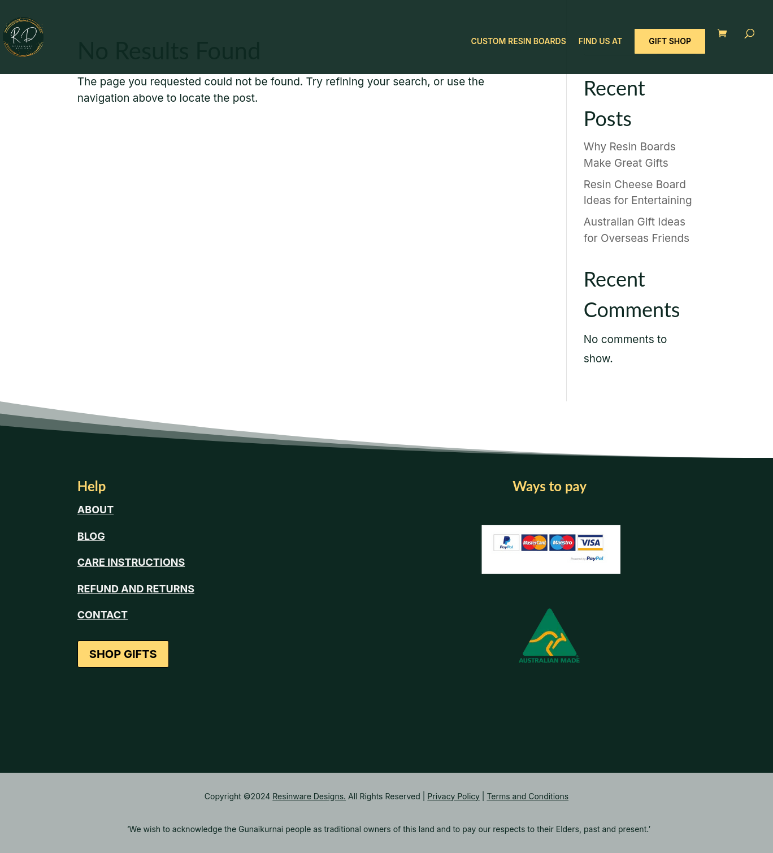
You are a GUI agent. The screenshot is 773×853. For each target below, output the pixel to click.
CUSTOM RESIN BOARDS (518, 41)
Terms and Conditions (527, 796)
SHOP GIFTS (123, 654)
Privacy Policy (453, 796)
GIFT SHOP (670, 41)
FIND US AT (601, 41)
